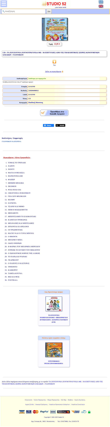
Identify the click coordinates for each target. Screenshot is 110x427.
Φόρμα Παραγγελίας (53, 400)
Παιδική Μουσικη (35, 102)
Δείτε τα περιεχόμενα (53, 71)
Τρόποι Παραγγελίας (40, 400)
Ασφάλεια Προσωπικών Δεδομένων (59, 404)
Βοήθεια (70, 400)
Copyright (47, 417)
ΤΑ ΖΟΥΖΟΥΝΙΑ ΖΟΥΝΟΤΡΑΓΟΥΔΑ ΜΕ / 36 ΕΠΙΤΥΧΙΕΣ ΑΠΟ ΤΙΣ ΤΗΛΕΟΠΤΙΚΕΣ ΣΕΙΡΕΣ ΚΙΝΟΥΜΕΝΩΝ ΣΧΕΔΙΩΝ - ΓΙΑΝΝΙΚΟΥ (52, 382)
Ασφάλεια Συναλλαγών (78, 404)
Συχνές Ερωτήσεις (79, 400)
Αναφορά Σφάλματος (41, 404)
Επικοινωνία (28, 400)
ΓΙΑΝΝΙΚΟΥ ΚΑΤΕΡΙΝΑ (11, 141)
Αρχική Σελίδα (29, 404)
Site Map (63, 400)
